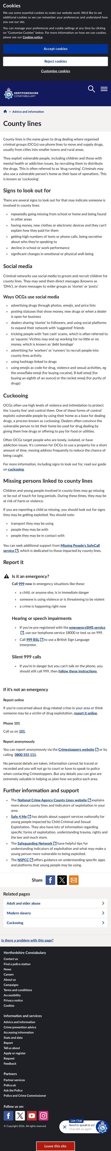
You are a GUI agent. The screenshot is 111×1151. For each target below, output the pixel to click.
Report (8, 1043)
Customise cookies (55, 71)
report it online (85, 713)
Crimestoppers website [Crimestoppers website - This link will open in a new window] (78, 749)
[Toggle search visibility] (91, 89)
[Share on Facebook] (50, 880)
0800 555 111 (25, 755)
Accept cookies (56, 49)
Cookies (9, 1005)
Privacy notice (13, 1000)
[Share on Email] (74, 880)
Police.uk (10, 1085)
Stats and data (13, 1037)
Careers (9, 974)
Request (9, 1058)
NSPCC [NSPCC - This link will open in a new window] (25, 860)
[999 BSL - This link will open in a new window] (34, 639)
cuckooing (16, 469)
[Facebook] (8, 1115)
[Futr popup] (72, 1127)
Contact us (11, 959)
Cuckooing (56, 923)
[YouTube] (32, 1115)
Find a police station (17, 964)
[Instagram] (43, 1115)
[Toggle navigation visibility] (104, 89)
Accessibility (12, 995)
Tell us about (12, 1048)
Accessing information (19, 1032)
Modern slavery (56, 913)
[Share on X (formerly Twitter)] (62, 880)
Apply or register (15, 1053)
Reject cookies (55, 61)
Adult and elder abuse (56, 903)
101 (22, 731)
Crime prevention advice (20, 1027)
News (7, 969)
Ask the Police (13, 1090)
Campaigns (11, 985)
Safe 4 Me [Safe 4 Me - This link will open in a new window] (21, 816)
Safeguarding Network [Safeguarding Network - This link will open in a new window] (37, 843)
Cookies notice (32, 37)
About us (10, 979)
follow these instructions (77, 671)
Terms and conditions (18, 990)
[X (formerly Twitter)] (20, 1115)
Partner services (14, 1080)
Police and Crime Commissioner (25, 1095)
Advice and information (28, 111)
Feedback (10, 1063)
